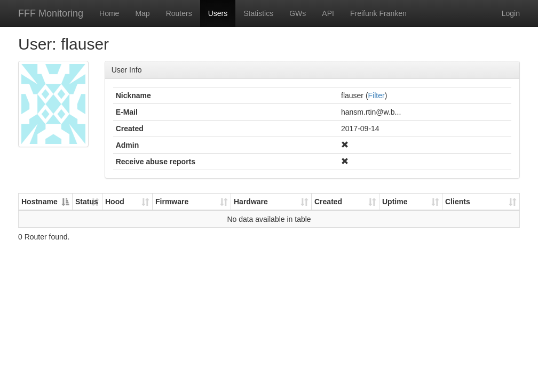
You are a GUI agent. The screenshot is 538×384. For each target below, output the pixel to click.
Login (511, 13)
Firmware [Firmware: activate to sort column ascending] (171, 201)
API (328, 13)
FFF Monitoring (50, 13)
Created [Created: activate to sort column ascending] (328, 201)
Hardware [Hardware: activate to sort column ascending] (251, 201)
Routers (179, 13)
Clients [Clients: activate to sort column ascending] (457, 201)
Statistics (258, 13)
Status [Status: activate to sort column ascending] (86, 201)
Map (142, 13)
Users (218, 13)
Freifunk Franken (378, 13)
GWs (297, 13)
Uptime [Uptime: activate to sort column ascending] (394, 201)
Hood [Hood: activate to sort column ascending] (114, 201)
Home (109, 13)
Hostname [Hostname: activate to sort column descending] (39, 201)
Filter (376, 95)
